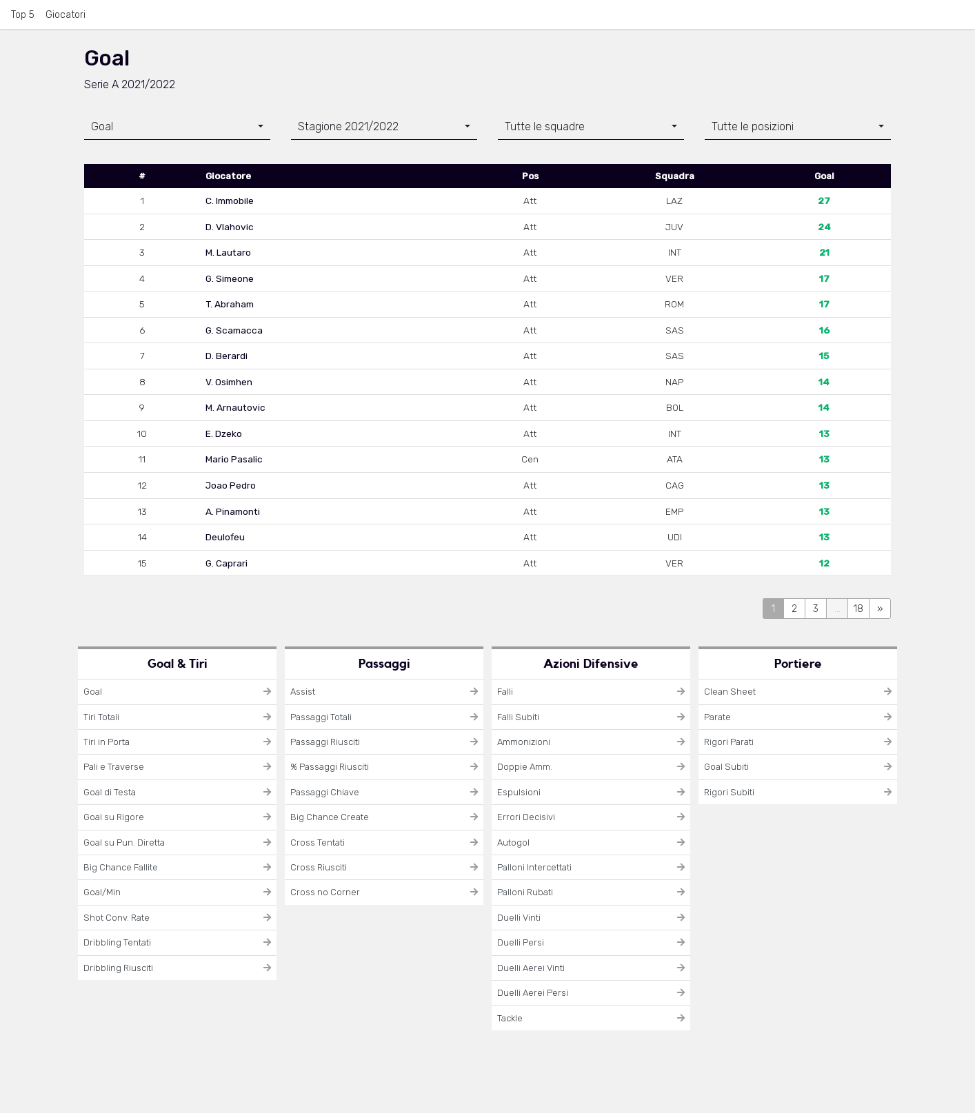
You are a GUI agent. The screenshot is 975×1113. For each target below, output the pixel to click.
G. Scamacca (234, 330)
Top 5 (22, 15)
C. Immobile (229, 200)
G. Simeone (229, 278)
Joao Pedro (230, 485)
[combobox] (177, 127)
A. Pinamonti (232, 511)
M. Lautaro (228, 252)
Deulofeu (225, 536)
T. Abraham (229, 303)
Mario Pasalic (234, 458)
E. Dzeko (223, 433)
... (837, 609)
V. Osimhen (228, 381)
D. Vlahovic (229, 226)
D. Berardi (226, 355)
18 (858, 609)
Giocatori (66, 15)
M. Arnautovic (235, 407)
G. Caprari (226, 563)
